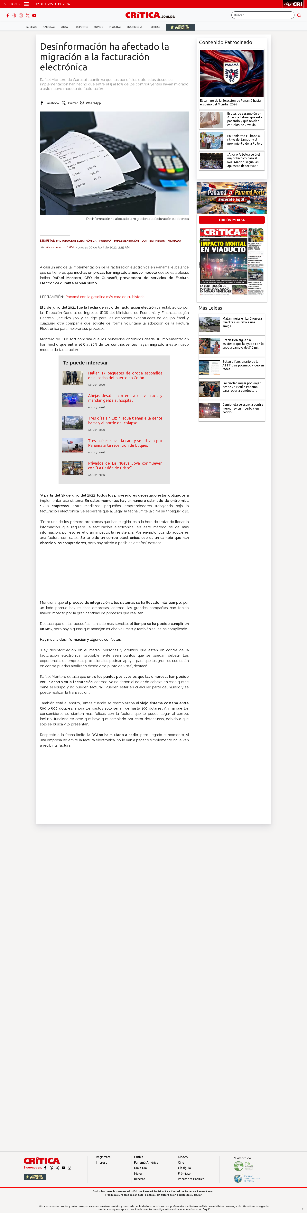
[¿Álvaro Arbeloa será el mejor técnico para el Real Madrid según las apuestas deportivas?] (211, 160)
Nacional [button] (49, 27)
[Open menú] (26, 4)
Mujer (138, 1173)
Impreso (155, 27)
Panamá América (146, 1162)
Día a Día (140, 1168)
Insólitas (115, 27)
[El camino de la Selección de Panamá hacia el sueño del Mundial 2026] (232, 73)
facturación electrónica (76, 240)
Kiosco (183, 1157)
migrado (174, 240)
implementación (126, 240)
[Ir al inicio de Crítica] (152, 14)
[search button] (299, 15)
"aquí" (206, 1209)
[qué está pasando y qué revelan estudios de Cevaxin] (211, 119)
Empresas (157, 240)
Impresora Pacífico (191, 1179)
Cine (181, 1162)
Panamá (105, 240)
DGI (144, 240)
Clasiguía (184, 1168)
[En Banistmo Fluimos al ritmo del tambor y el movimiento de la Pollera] (211, 140)
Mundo (98, 27)
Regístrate (103, 1157)
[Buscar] (262, 15)
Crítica (138, 1157)
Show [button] (65, 27)
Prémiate (184, 1173)
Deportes (82, 27)
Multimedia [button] (135, 27)
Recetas (139, 1179)
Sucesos (31, 27)
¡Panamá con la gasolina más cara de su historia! (105, 297)
